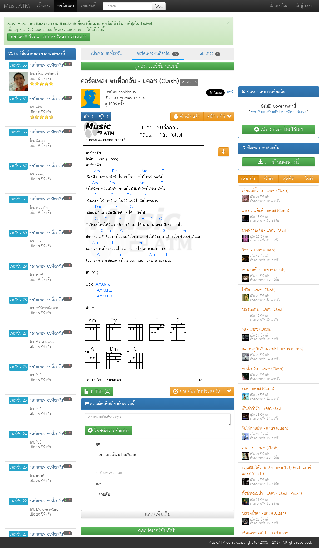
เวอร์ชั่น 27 (18, 333)
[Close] (228, 23)
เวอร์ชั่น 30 (18, 233)
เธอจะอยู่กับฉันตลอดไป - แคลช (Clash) (278, 354)
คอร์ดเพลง (67, 6)
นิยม (268, 179)
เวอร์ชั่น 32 (18, 166)
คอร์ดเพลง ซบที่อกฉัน (158, 53)
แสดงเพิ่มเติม (157, 514)
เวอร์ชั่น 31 (18, 199)
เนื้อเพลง (43, 6)
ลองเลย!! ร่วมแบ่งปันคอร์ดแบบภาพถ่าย (48, 37)
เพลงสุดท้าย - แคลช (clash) (278, 274)
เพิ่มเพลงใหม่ (278, 6)
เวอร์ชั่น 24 (18, 434)
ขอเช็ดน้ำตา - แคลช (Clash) (278, 518)
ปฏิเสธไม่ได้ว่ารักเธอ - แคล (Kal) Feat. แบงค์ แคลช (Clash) (278, 475)
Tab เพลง (209, 53)
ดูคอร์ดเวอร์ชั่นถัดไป (157, 531)
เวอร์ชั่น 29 (18, 266)
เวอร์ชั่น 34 (18, 99)
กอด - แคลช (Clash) (278, 393)
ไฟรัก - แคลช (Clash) (278, 294)
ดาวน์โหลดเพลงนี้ (278, 162)
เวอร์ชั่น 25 (18, 400)
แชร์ (230, 92)
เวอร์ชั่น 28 (18, 300)
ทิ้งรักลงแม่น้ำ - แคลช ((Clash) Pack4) (278, 498)
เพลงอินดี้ (88, 6)
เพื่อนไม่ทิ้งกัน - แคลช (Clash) (278, 195)
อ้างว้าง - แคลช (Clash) (278, 453)
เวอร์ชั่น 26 (18, 367)
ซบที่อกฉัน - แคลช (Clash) (278, 373)
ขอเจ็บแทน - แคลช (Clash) (278, 314)
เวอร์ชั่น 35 (18, 65)
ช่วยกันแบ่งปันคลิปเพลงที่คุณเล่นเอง (278, 112)
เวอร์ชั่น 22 (18, 501)
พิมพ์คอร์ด (187, 116)
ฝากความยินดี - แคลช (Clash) (278, 215)
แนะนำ (248, 179)
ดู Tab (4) (97, 391)
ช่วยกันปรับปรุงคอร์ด (197, 391)
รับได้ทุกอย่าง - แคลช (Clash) (278, 433)
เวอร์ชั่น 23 (18, 467)
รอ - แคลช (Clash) (278, 334)
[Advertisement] (278, 50)
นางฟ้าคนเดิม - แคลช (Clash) (278, 235)
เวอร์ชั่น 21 (18, 534)
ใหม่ (309, 179)
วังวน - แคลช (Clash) (278, 255)
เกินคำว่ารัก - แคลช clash (278, 413)
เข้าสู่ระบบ (303, 6)
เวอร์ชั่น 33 (18, 132)
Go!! (159, 6)
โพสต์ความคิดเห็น (108, 430)
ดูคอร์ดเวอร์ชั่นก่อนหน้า (158, 66)
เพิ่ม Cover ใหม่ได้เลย (278, 129)
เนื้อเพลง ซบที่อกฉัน (106, 53)
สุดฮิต (288, 179)
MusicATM (17, 6)
